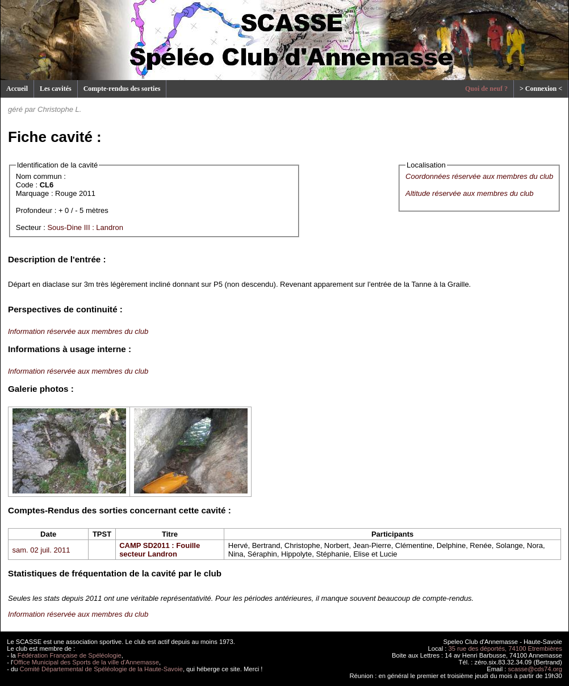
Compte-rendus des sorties (122, 89)
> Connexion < (541, 89)
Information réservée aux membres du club (78, 331)
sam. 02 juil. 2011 (41, 550)
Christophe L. (59, 109)
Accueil (17, 89)
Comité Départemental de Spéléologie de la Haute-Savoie (101, 669)
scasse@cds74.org (535, 669)
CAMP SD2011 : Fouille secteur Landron (159, 549)
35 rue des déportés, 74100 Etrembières (505, 648)
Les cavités (56, 89)
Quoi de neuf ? (486, 89)
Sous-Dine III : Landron (85, 227)
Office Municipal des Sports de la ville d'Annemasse (86, 662)
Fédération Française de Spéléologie (70, 655)
